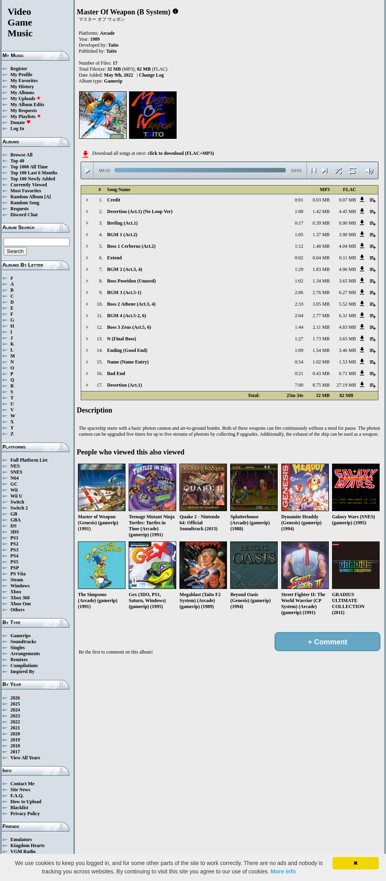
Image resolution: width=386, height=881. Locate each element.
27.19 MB (346, 385)
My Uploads (25, 98)
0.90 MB (347, 223)
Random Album (26, 197)
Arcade (107, 33)
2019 (15, 740)
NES (15, 466)
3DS (14, 532)
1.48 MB (321, 246)
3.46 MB (347, 350)
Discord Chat (24, 214)
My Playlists (25, 116)
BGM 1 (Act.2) (122, 234)
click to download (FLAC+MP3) (181, 153)
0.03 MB (321, 200)
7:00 (299, 385)
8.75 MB (321, 385)
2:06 (299, 292)
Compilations (24, 665)
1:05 (299, 234)
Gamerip (113, 81)
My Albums (22, 92)
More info (283, 871)
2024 (15, 710)
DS (13, 526)
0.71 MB (347, 373)
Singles (17, 647)
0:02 (299, 258)
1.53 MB (347, 362)
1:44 (299, 327)
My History (22, 86)
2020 (15, 734)
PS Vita (18, 574)
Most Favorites (25, 191)
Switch (17, 502)
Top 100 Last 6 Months (34, 173)
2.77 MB (321, 315)
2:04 (299, 315)
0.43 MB (321, 373)
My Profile (21, 74)
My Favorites (24, 80)
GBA (15, 520)
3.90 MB (347, 234)
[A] (47, 197)
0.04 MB (321, 258)
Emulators (21, 839)
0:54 (299, 362)
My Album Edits (27, 104)
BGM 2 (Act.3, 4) (124, 269)
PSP (14, 568)
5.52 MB (347, 304)
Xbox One (20, 603)
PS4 (14, 556)
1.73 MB (321, 339)
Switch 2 (19, 508)
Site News (20, 789)
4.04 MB (347, 246)
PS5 (14, 562)
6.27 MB (347, 292)
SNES (16, 472)
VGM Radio (23, 851)
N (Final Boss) (121, 339)
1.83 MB (321, 269)
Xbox (15, 592)
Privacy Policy (25, 813)
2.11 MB (321, 327)
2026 (15, 698)
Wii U (16, 496)
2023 (15, 716)
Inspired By (22, 671)
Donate (20, 122)
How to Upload (25, 801)
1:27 (299, 339)
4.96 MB (347, 269)
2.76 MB (321, 292)
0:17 (299, 223)
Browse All (21, 155)
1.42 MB (321, 211)
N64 (14, 478)
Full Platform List (29, 460)
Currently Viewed (28, 185)
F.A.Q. (17, 795)
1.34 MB (321, 281)
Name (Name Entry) (128, 362)
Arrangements (25, 653)
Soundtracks (23, 641)
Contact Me (22, 783)
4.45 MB (347, 211)
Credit (113, 200)
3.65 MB (347, 281)
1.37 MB (321, 234)
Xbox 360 (20, 598)
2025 (15, 704)
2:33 (299, 304)
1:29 (299, 269)
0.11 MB (347, 258)
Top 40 (17, 161)
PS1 (14, 538)
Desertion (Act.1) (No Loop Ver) (140, 211)
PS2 (14, 544)
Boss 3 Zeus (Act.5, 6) (129, 327)
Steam (16, 580)
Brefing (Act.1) (122, 223)
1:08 (299, 211)
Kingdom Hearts (27, 845)
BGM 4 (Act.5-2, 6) (126, 315)
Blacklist (19, 807)
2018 (15, 746)
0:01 (299, 200)
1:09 (299, 350)
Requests (19, 208)
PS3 (14, 550)
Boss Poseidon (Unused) (131, 281)
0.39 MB (321, 223)
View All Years (25, 758)
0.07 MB (347, 200)
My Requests (23, 110)
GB (13, 514)
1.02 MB (321, 362)
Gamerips (20, 635)
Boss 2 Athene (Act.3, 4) (131, 304)
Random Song (24, 202)
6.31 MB (347, 315)
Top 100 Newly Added (32, 179)
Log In (17, 128)
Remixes (19, 659)
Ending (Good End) (127, 350)
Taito (113, 45)
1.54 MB (321, 350)
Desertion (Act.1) (124, 385)
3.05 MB (321, 304)
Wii (14, 490)
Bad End (116, 373)
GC (14, 484)
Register (19, 68)
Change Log (151, 75)
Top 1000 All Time (29, 167)
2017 (15, 752)
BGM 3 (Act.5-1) (124, 292)
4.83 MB (347, 327)
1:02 (299, 281)
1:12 (299, 246)
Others (17, 609)
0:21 (299, 373)
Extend (114, 258)
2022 (15, 722)
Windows (20, 586)
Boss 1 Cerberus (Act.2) (131, 246)
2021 (15, 728)
